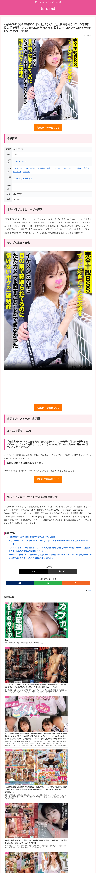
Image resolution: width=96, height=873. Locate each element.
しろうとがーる (19, 161)
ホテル (57, 168)
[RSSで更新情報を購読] (53, 583)
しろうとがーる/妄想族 (22, 179)
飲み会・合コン (68, 168)
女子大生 (26, 172)
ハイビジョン (18, 168)
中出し (49, 168)
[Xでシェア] (33, 571)
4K (27, 168)
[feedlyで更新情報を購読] (48, 583)
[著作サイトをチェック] (43, 583)
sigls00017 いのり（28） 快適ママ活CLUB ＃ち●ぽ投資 (32, 537)
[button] (62, 571)
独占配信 (41, 168)
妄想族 (33, 168)
